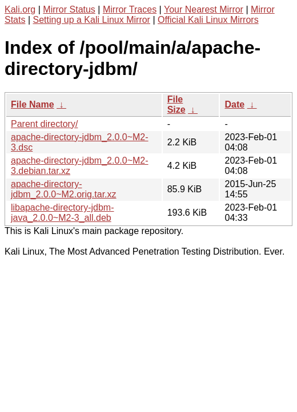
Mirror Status (69, 9)
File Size (176, 104)
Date (234, 104)
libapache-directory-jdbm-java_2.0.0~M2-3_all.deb (62, 213)
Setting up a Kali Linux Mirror (91, 20)
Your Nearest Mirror (203, 9)
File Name (32, 104)
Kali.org (20, 9)
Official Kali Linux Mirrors (208, 20)
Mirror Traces (129, 9)
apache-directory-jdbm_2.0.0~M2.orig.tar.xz (64, 189)
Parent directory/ (44, 124)
